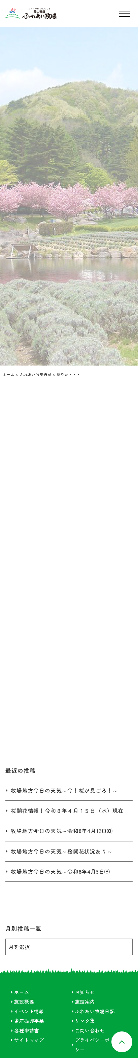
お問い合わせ (90, 1030)
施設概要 (24, 1001)
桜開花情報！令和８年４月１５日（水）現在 (67, 811)
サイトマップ (29, 1040)
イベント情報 (29, 1011)
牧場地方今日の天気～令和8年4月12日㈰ (62, 831)
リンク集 (85, 1020)
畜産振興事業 (29, 1020)
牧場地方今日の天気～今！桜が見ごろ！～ (64, 790)
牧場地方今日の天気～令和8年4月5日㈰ (60, 872)
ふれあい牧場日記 (35, 374)
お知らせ (85, 992)
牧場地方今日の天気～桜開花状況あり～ (61, 851)
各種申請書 (26, 1030)
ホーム (8, 374)
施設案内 (85, 1001)
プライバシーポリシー (95, 1044)
